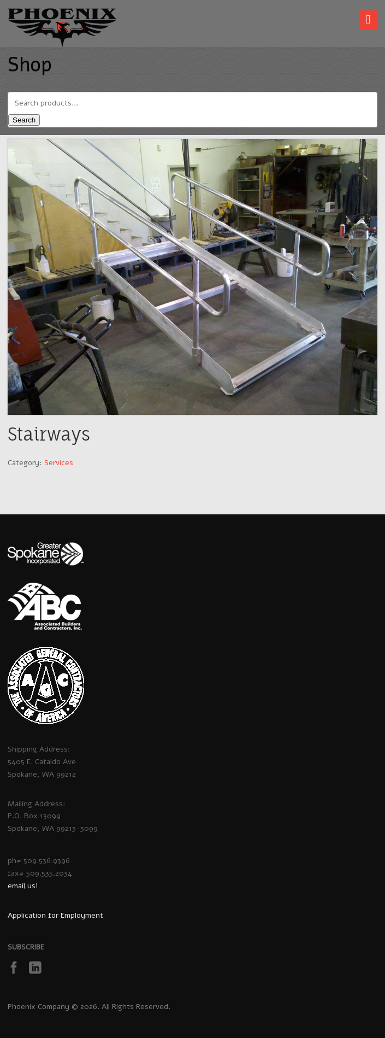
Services (58, 463)
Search (24, 120)
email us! (23, 886)
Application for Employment (55, 915)
